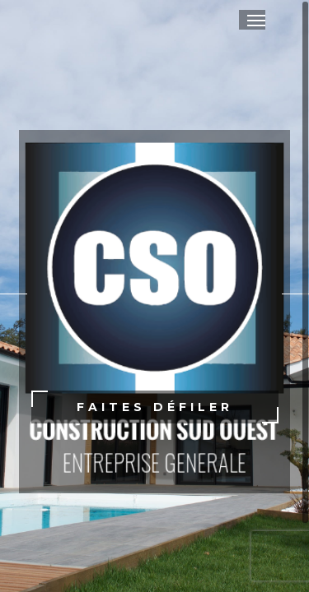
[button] (256, 20)
